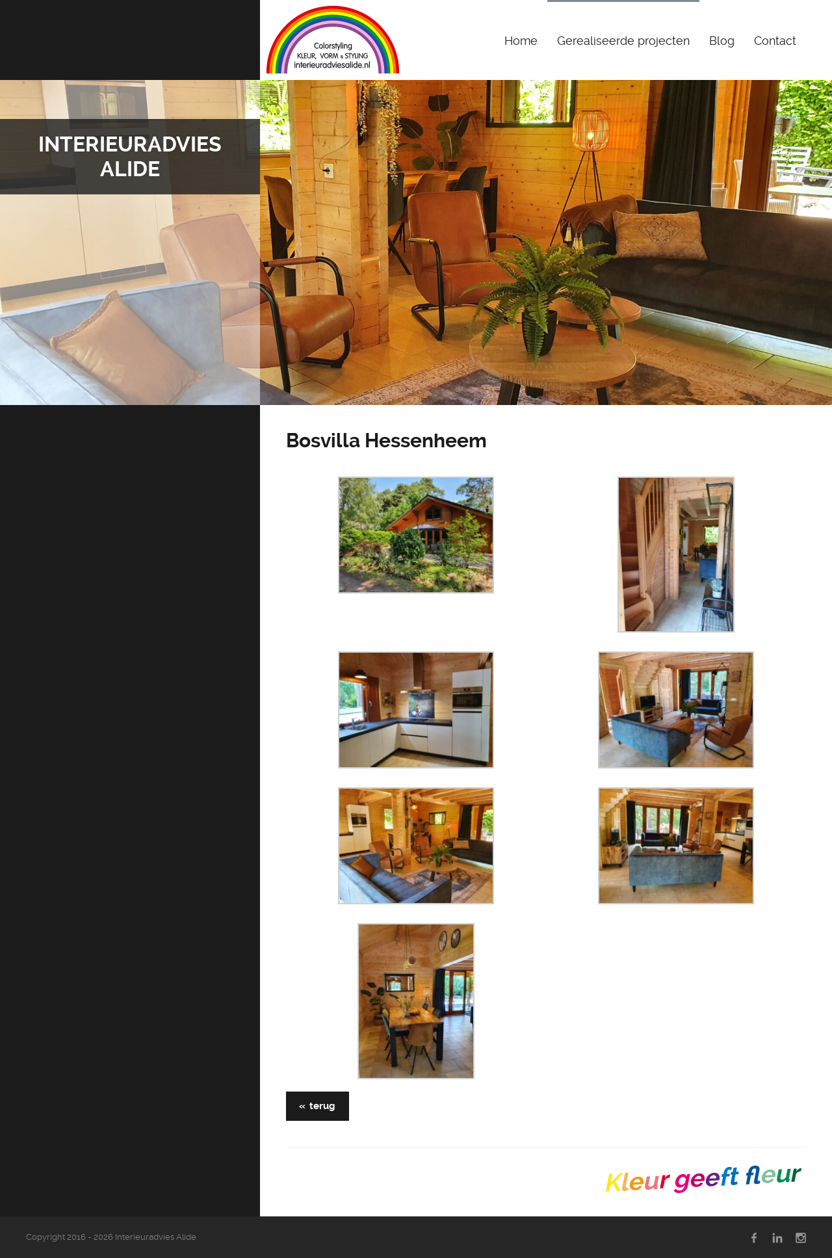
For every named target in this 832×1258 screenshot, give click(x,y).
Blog (721, 40)
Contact (775, 40)
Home (521, 40)
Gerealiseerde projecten (623, 40)
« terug (317, 1106)
